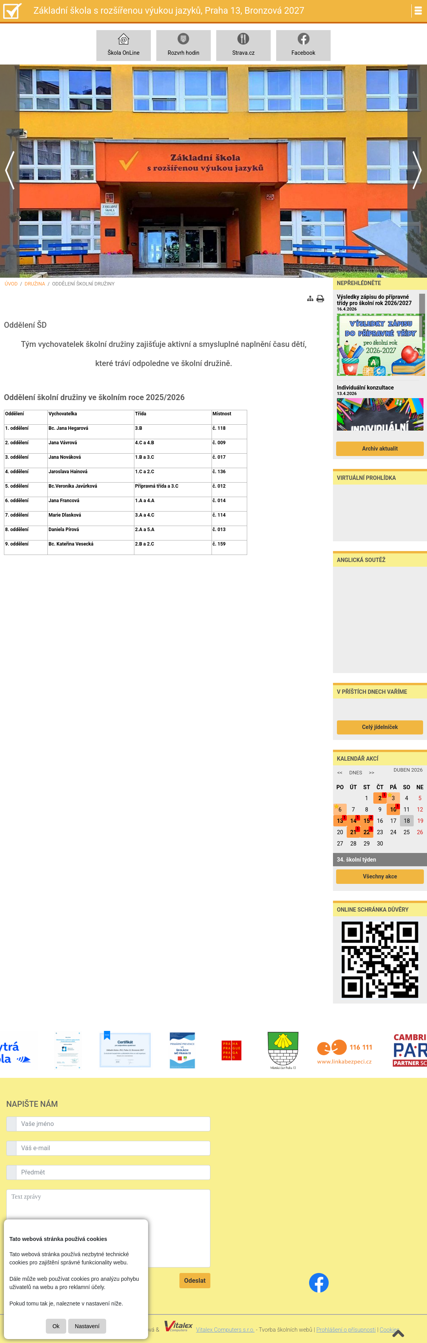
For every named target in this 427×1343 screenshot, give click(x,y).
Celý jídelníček (380, 727)
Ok (56, 1326)
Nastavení (87, 1326)
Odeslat (195, 1280)
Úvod (11, 284)
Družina (35, 284)
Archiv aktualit (380, 448)
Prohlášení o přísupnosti (346, 1330)
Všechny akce (380, 876)
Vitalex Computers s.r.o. (225, 1330)
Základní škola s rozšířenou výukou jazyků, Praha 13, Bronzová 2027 (168, 10)
